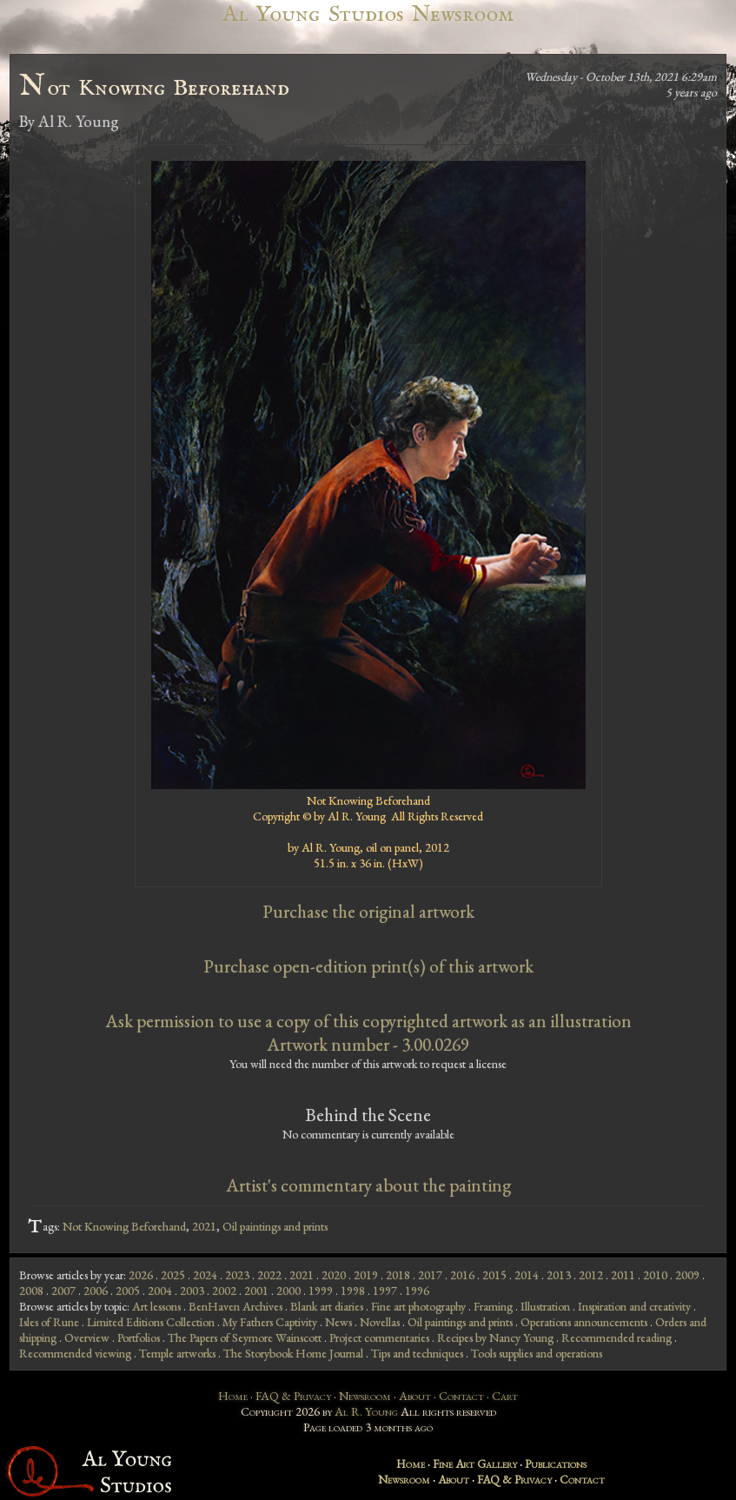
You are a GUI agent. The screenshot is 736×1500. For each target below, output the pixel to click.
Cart (505, 1396)
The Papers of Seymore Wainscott (245, 1337)
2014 (526, 1275)
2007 (63, 1290)
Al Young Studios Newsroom (367, 14)
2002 (224, 1290)
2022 (269, 1275)
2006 (95, 1290)
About (415, 1396)
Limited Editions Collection (151, 1322)
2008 (31, 1290)
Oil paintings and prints (275, 1226)
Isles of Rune (49, 1322)
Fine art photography (418, 1306)
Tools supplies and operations (536, 1353)
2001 (256, 1290)
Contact (461, 1396)
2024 (205, 1275)
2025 (173, 1275)
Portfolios (138, 1337)
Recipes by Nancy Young (495, 1337)
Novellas (380, 1322)
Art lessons (156, 1306)
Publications (556, 1463)
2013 (559, 1275)
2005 (128, 1290)
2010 (655, 1275)
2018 (398, 1275)
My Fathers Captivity (269, 1322)
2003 (192, 1290)
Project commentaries (379, 1337)
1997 (385, 1290)
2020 (334, 1275)
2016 (462, 1275)
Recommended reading (616, 1337)
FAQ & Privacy (293, 1396)
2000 (288, 1290)
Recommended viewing (75, 1353)
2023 (237, 1275)
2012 (591, 1275)
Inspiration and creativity (634, 1306)
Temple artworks (177, 1353)
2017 (430, 1275)
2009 (687, 1275)
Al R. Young (366, 1411)
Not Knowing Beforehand (124, 1226)
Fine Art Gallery (475, 1463)
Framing (493, 1306)
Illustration (545, 1306)
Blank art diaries (326, 1306)
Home (233, 1396)
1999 (320, 1290)
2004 (160, 1290)
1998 (353, 1290)
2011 (623, 1275)
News (338, 1322)
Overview (86, 1337)
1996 (417, 1290)
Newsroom (365, 1396)
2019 (366, 1275)
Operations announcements (584, 1322)
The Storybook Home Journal (293, 1353)
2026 (141, 1275)
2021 (204, 1226)
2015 (494, 1275)
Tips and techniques (417, 1353)
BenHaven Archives (235, 1306)
